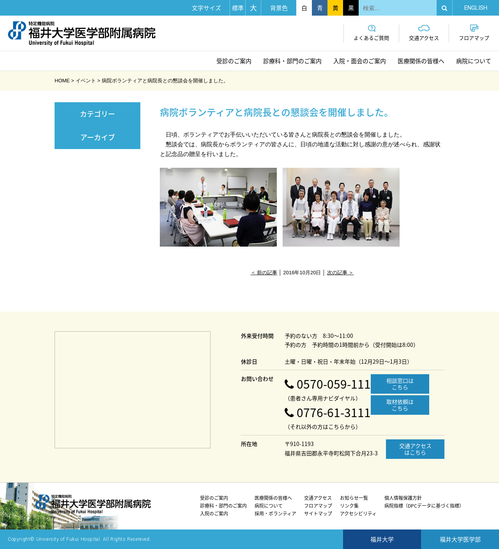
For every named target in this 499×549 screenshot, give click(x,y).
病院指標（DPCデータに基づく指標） (424, 505)
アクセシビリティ (358, 513)
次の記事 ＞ (340, 272)
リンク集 (349, 505)
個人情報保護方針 (403, 497)
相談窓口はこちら (400, 384)
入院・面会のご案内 (359, 61)
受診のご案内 (233, 61)
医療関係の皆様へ (421, 61)
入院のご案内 (214, 513)
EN (475, 7)
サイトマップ (318, 513)
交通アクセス (424, 33)
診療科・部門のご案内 (292, 61)
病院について (473, 61)
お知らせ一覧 (354, 497)
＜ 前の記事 (264, 272)
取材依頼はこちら (400, 405)
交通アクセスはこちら (415, 449)
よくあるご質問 (371, 33)
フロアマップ (474, 33)
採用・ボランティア (275, 513)
